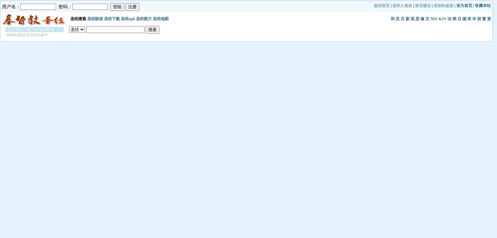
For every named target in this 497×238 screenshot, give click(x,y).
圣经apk (128, 19)
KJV (443, 19)
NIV (434, 19)
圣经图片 (144, 19)
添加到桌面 (443, 5)
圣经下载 (112, 19)
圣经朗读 (95, 19)
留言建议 (423, 5)
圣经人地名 (402, 5)
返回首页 (382, 5)
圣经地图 (161, 19)
